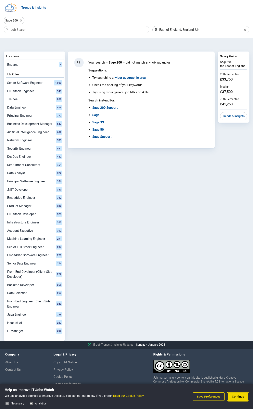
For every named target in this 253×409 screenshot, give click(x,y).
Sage (95, 105)
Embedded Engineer (34, 187)
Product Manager (34, 195)
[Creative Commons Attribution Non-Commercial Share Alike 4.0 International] (200, 355)
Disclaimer (61, 381)
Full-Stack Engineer (34, 80)
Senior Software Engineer (34, 72)
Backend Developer (34, 274)
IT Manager (34, 321)
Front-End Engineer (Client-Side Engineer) (34, 293)
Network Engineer (34, 130)
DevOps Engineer (34, 146)
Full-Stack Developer (34, 204)
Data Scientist (34, 283)
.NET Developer (34, 179)
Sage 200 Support (105, 97)
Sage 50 (98, 119)
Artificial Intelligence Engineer (34, 122)
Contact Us (13, 359)
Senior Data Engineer (34, 253)
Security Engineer (34, 138)
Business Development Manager (34, 113)
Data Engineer (34, 97)
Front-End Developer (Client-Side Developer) (34, 264)
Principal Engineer (34, 105)
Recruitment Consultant (34, 154)
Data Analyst (34, 163)
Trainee (34, 89)
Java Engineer (34, 304)
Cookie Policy (63, 367)
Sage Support (101, 127)
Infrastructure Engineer (34, 212)
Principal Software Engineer (34, 171)
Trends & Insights (33, 7)
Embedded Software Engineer (34, 245)
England (34, 54)
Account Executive (34, 220)
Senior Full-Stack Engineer (34, 236)
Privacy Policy (63, 359)
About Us (11, 352)
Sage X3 (98, 112)
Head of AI (34, 312)
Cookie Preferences (67, 374)
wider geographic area (130, 67)
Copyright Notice (65, 352)
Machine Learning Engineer (34, 228)
